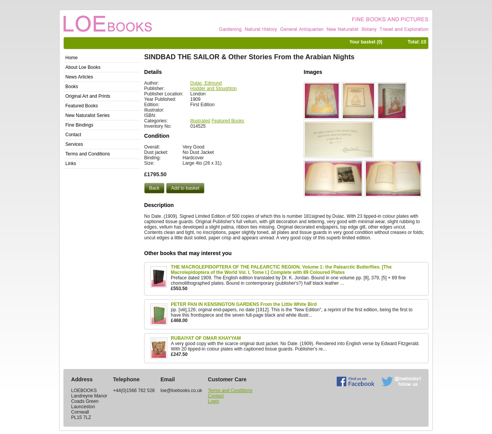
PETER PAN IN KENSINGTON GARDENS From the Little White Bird (244, 304)
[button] (154, 188)
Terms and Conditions (230, 390)
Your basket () (365, 42)
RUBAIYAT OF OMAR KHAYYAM (206, 338)
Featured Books (227, 121)
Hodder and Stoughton (213, 88)
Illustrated (200, 121)
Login (213, 401)
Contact (216, 396)
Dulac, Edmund (206, 83)
